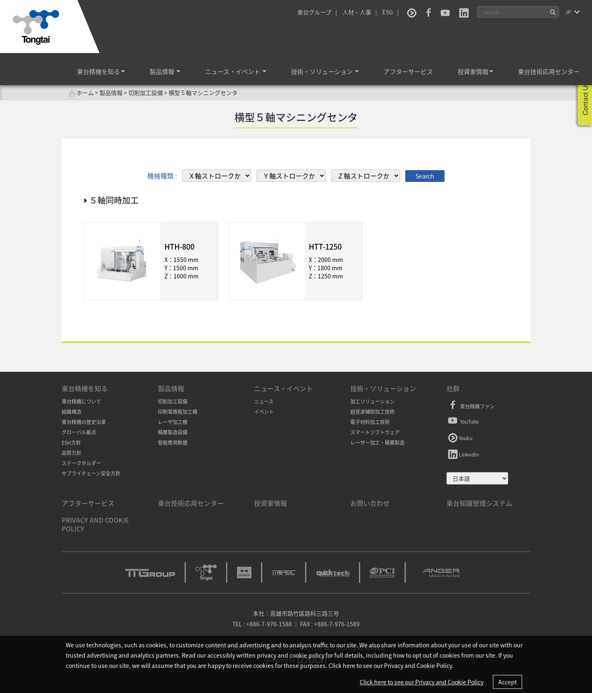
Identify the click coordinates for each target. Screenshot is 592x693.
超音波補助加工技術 (372, 411)
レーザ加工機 (172, 422)
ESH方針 (71, 442)
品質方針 (71, 453)
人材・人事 (356, 12)
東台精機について (81, 401)
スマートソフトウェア (375, 432)
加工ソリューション (372, 401)
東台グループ (314, 12)
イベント (264, 411)
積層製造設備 (172, 432)
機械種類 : (162, 175)
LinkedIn (462, 453)
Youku (459, 437)
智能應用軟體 (172, 442)
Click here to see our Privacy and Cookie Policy (421, 682)
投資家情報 (475, 71)
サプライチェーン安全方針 (91, 473)
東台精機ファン (470, 405)
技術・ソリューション (325, 71)
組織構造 (71, 411)
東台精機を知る (101, 71)
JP (568, 12)
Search (425, 176)
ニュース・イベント (235, 71)
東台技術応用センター (549, 71)
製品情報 (165, 71)
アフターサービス (408, 71)
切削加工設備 (172, 401)
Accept (507, 682)
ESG (387, 12)
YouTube (462, 420)
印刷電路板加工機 (177, 411)
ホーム (81, 92)
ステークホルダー (81, 463)
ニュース (263, 401)
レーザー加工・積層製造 (377, 442)
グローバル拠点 (79, 432)
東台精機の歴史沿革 (84, 422)
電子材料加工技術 (370, 422)
